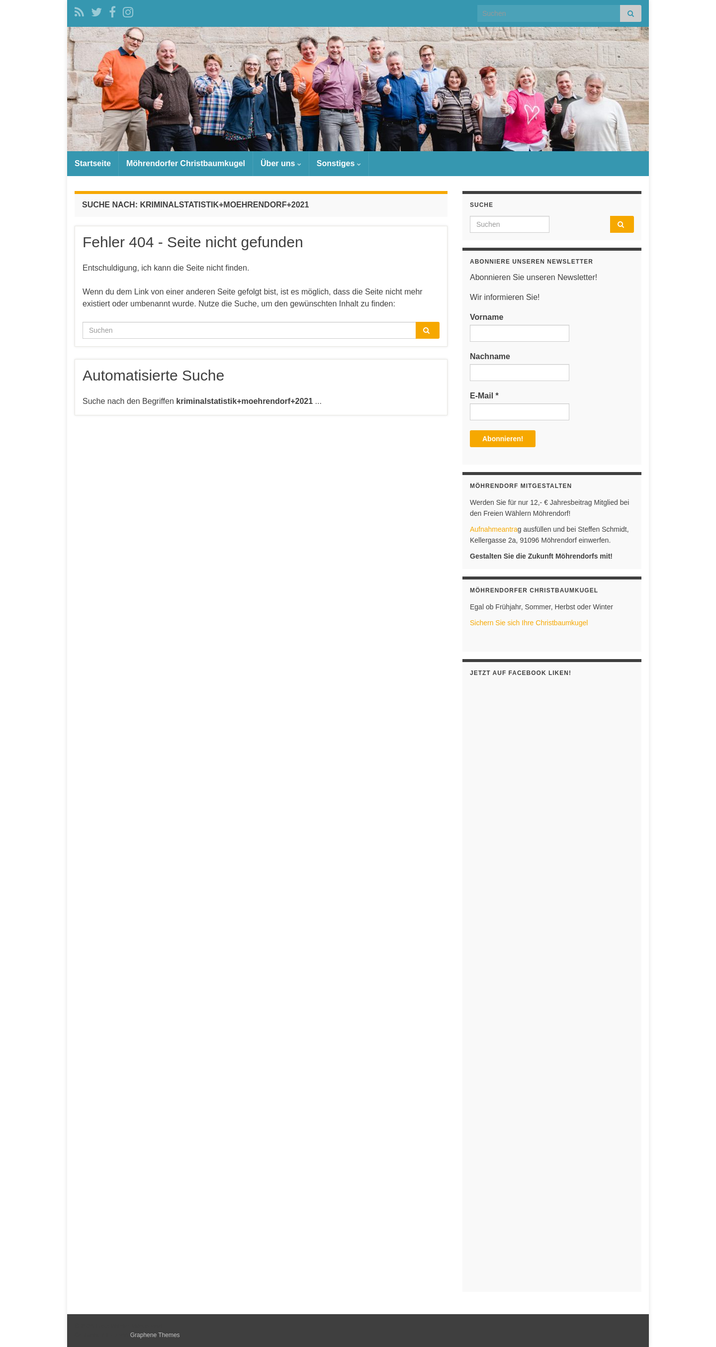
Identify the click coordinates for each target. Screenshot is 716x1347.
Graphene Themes (155, 1335)
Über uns (281, 163)
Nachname (490, 356)
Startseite (93, 163)
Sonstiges (339, 163)
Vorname (486, 317)
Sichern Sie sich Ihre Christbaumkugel (529, 623)
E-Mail (484, 395)
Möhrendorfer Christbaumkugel (185, 163)
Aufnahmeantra (494, 529)
